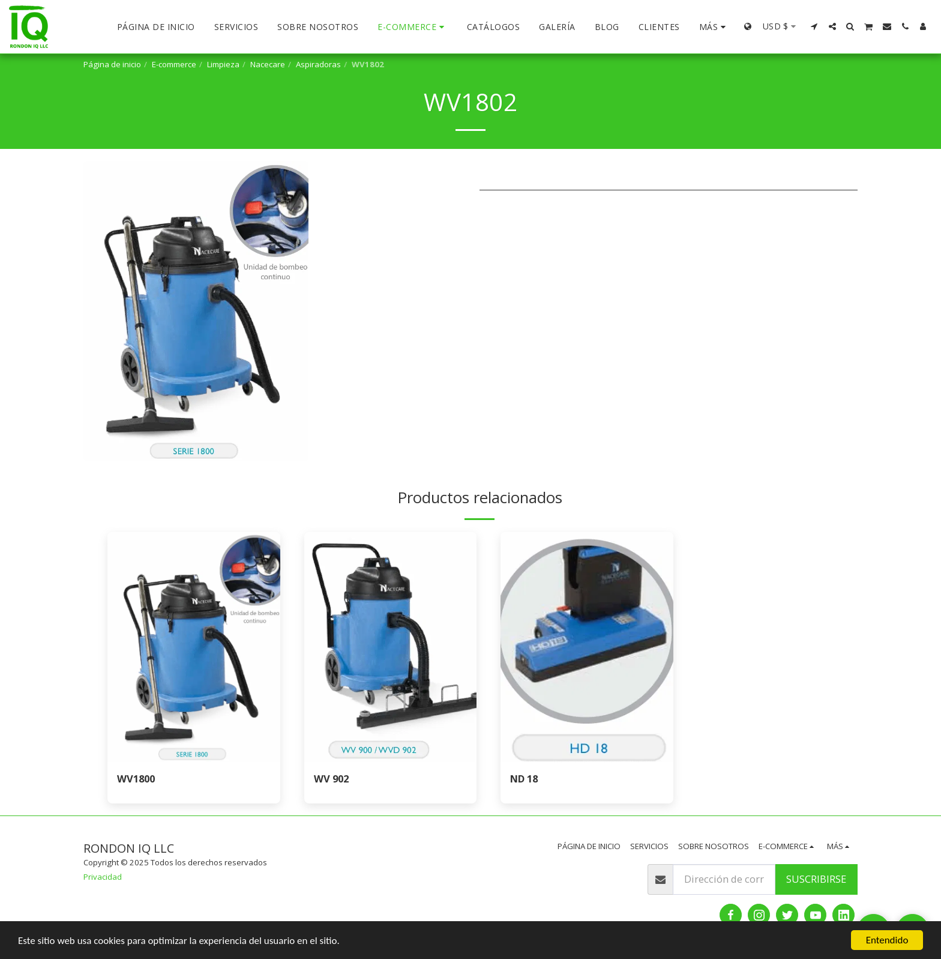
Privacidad (102, 876)
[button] (814, 26)
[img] (193, 647)
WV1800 (136, 778)
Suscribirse (816, 879)
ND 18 (524, 778)
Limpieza (223, 64)
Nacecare (267, 64)
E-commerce (174, 64)
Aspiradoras (318, 64)
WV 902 (331, 778)
